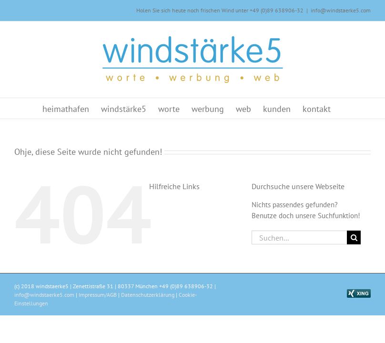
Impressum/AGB (98, 294)
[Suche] (354, 237)
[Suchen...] (299, 237)
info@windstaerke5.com (341, 10)
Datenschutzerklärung (147, 294)
